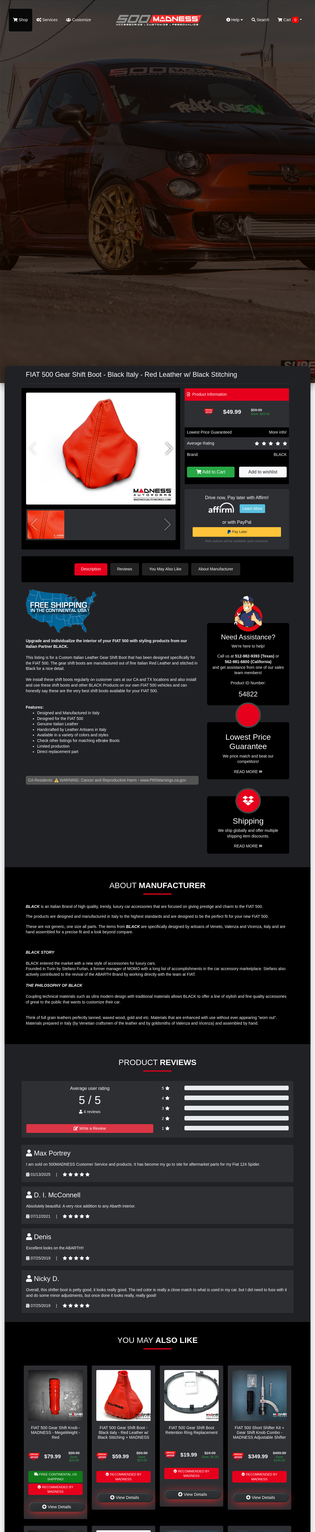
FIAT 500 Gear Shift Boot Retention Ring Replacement (191, 1429)
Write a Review (90, 1128)
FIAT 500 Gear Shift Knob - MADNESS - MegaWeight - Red (55, 1432)
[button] (169, 448)
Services (47, 20)
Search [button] (260, 20)
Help (234, 20)
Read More (248, 771)
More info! (278, 432)
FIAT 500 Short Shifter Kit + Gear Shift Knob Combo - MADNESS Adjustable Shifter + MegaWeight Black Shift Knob (259, 1437)
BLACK (280, 454)
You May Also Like (166, 569)
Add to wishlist (262, 471)
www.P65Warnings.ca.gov (163, 780)
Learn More (252, 508)
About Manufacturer (216, 569)
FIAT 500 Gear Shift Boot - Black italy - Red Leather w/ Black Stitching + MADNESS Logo (123, 1434)
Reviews (125, 569)
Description (91, 569)
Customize (78, 20)
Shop (20, 20)
